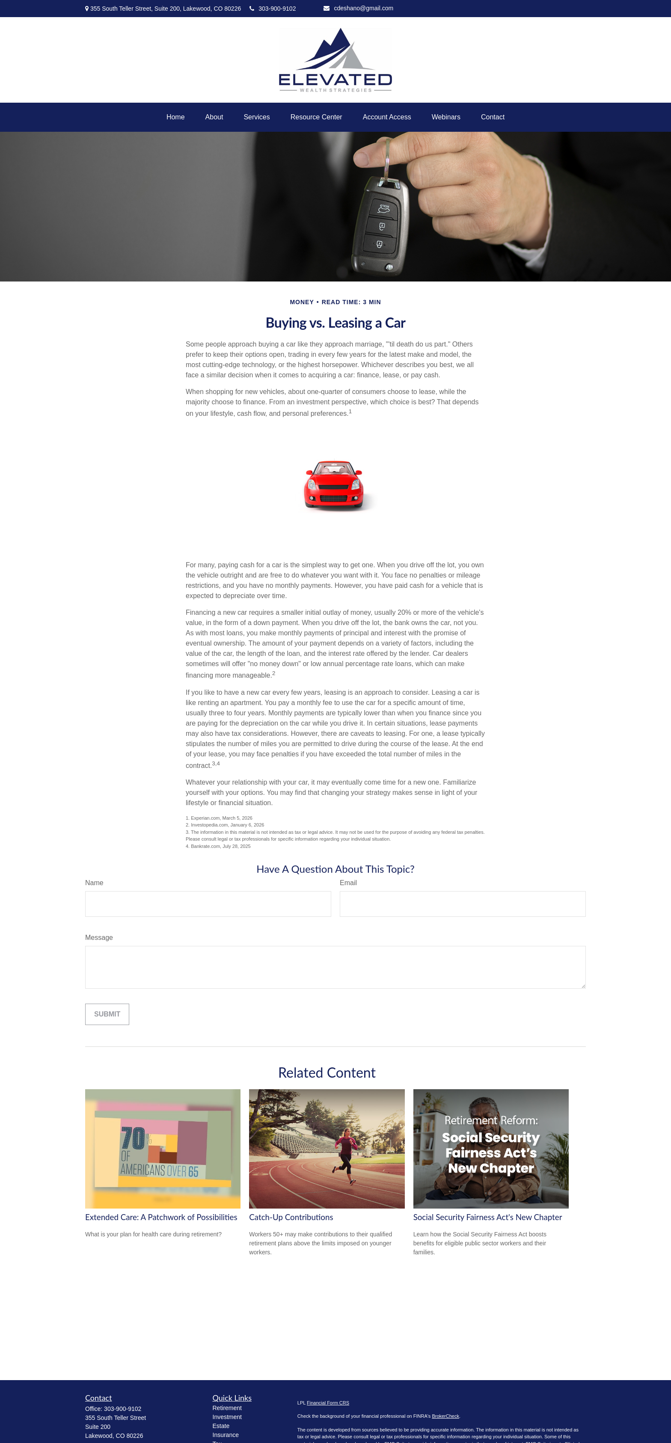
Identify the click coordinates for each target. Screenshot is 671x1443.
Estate (221, 1425)
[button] (175, 117)
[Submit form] (107, 1014)
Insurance (226, 1434)
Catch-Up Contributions (291, 1217)
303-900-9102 (272, 8)
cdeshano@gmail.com (358, 8)
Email (348, 882)
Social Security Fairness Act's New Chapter (487, 1217)
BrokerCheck (445, 1416)
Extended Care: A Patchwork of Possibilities (161, 1217)
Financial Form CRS (328, 1402)
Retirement (227, 1407)
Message (99, 937)
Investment (227, 1416)
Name (94, 882)
